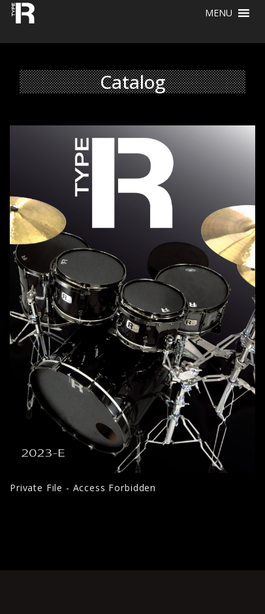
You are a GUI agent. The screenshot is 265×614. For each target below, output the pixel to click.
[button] (218, 13)
